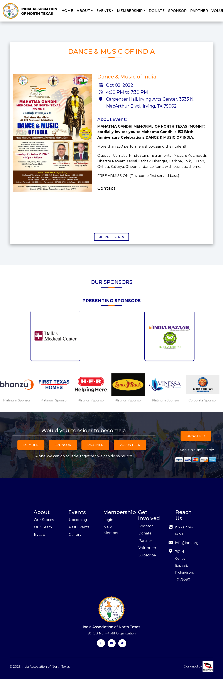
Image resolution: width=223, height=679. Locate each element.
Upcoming (78, 520)
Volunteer (130, 445)
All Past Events (111, 237)
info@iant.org (187, 543)
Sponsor (63, 445)
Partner (95, 445)
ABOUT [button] (83, 11)
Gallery (75, 535)
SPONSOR (177, 11)
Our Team (43, 527)
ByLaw (40, 535)
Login (108, 520)
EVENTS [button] (103, 11)
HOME (67, 11)
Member (31, 445)
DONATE (157, 11)
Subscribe (147, 555)
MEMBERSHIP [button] (130, 11)
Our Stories (44, 520)
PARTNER (199, 11)
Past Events (79, 527)
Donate (193, 436)
